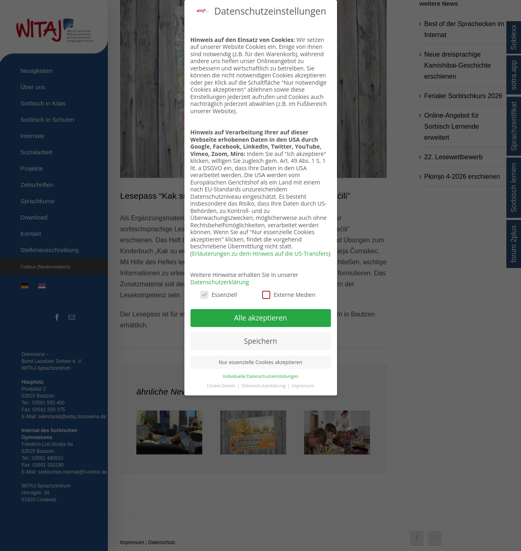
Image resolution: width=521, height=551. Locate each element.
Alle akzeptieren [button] (260, 318)
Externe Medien (288, 295)
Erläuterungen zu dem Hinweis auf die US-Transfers (260, 253)
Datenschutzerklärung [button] (264, 386)
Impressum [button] (303, 386)
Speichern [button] (260, 341)
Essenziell (218, 295)
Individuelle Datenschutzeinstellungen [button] (260, 376)
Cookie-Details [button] (221, 386)
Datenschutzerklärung (219, 282)
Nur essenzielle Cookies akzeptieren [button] (260, 362)
